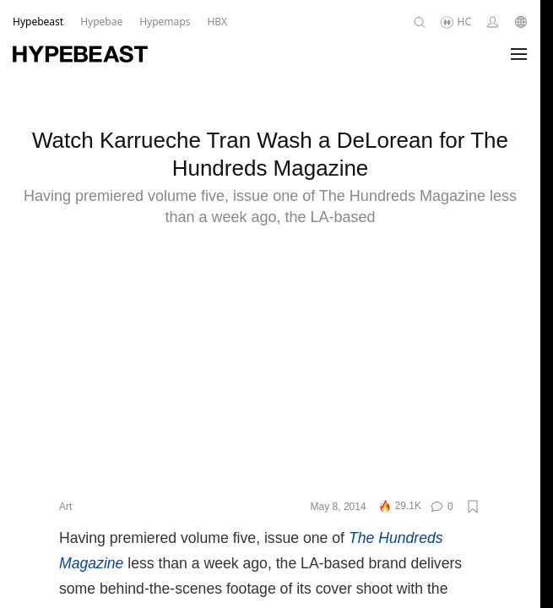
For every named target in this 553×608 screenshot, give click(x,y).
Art (65, 524)
